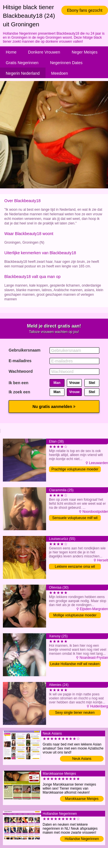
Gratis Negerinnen (22, 62)
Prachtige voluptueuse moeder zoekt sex (75, 469)
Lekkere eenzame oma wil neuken (75, 567)
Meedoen (59, 73)
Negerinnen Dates (66, 62)
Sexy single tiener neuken (74, 713)
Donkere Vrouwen (44, 52)
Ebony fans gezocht (85, 10)
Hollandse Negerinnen (82, 839)
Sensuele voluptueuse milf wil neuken (74, 518)
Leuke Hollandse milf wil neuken (74, 664)
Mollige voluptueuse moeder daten (74, 615)
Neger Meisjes (84, 52)
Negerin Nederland (23, 73)
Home (11, 52)
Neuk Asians (82, 759)
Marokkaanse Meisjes (81, 799)
